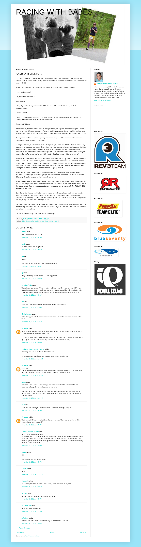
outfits (32, 221)
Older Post (82, 532)
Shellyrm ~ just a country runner (33, 349)
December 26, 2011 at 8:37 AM (32, 237)
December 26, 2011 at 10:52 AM (32, 375)
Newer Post (20, 532)
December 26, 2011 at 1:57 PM (32, 410)
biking (23, 221)
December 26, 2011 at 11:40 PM (32, 474)
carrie (24, 244)
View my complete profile (102, 100)
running (37, 221)
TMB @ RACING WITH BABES (107, 84)
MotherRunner (27, 314)
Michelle (24, 493)
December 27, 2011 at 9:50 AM (32, 487)
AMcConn (25, 518)
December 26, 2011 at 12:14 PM (32, 398)
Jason (24, 382)
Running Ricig (27, 285)
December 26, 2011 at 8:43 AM (32, 266)
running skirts (44, 221)
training (51, 221)
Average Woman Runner (30, 432)
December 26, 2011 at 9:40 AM (32, 342)
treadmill (56, 221)
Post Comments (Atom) (33, 536)
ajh (23, 256)
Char (23, 405)
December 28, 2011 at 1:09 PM (32, 524)
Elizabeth (25, 481)
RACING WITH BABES (54, 12)
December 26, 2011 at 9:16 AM (32, 307)
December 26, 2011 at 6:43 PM (32, 462)
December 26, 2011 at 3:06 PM (32, 445)
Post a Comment (24, 528)
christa (24, 232)
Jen (23, 302)
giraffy (24, 452)
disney (28, 221)
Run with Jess (27, 506)
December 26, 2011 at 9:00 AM (32, 278)
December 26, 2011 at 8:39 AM (32, 250)
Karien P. (25, 469)
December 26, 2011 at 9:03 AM (32, 295)
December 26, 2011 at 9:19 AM (32, 322)
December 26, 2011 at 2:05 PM (32, 425)
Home (52, 532)
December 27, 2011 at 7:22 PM (32, 511)
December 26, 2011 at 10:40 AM (32, 359)
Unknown (25, 328)
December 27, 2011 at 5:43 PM (32, 499)
